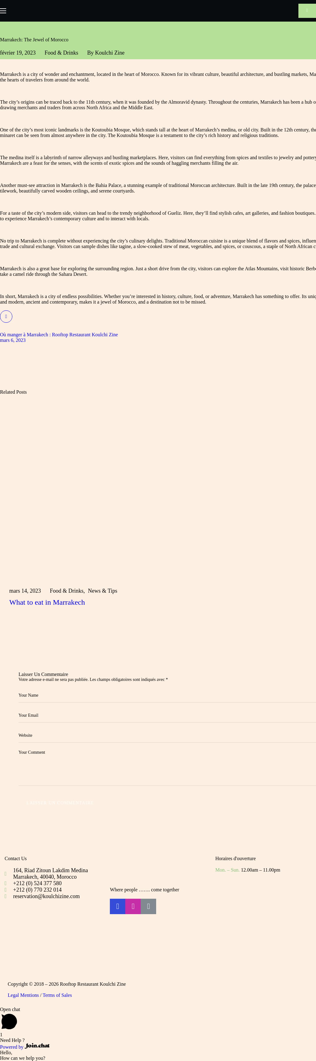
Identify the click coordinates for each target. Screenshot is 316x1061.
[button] (307, 11)
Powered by (25, 1047)
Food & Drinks (61, 53)
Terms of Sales (57, 995)
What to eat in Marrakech (47, 602)
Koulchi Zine (109, 53)
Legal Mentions (23, 995)
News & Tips (102, 591)
